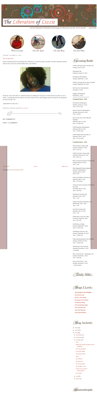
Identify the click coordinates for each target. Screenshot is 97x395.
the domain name (80, 354)
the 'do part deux (8, 58)
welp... (77, 356)
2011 (76, 332)
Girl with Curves (79, 295)
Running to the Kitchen (81, 300)
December (79, 335)
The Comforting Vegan (81, 305)
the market (79, 373)
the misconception (81, 349)
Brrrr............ (79, 342)
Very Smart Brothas (80, 312)
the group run (79, 361)
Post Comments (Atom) (16, 170)
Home (35, 166)
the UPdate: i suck (81, 366)
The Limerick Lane (80, 307)
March (78, 378)
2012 (76, 330)
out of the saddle (80, 351)
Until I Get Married (80, 310)
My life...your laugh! (80, 297)
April (77, 376)
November (79, 337)
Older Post (65, 166)
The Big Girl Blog (80, 302)
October (78, 340)
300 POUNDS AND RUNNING (83, 292)
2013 (76, 327)
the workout (79, 359)
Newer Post (6, 166)
